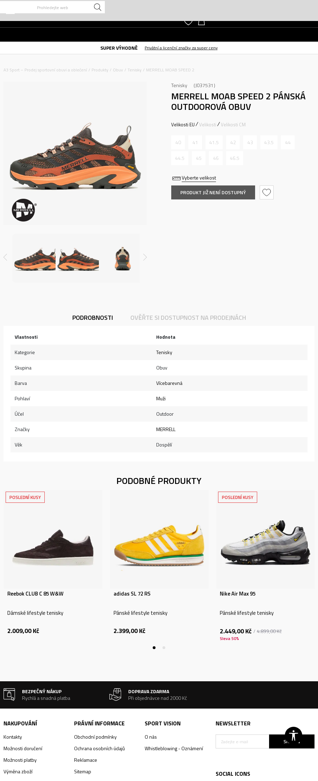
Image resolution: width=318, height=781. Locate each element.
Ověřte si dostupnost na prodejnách (188, 317)
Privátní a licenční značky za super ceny (181, 47)
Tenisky (135, 69)
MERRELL (165, 429)
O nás (151, 736)
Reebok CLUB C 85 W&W (35, 593)
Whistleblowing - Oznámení (174, 748)
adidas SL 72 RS (132, 593)
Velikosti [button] (207, 124)
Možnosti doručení (22, 748)
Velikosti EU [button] (183, 124)
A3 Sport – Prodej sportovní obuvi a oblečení (45, 69)
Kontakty (12, 736)
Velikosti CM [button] (233, 124)
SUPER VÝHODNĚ (119, 47)
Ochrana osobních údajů (99, 748)
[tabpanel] (53, 570)
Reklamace (85, 760)
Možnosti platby (20, 760)
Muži (161, 398)
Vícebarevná (169, 383)
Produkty (100, 69)
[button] (52, 7)
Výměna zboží (17, 771)
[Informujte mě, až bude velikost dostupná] (178, 142)
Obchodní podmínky (95, 736)
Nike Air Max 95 (237, 593)
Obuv (118, 69)
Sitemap (82, 771)
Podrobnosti (92, 317)
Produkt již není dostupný (213, 192)
